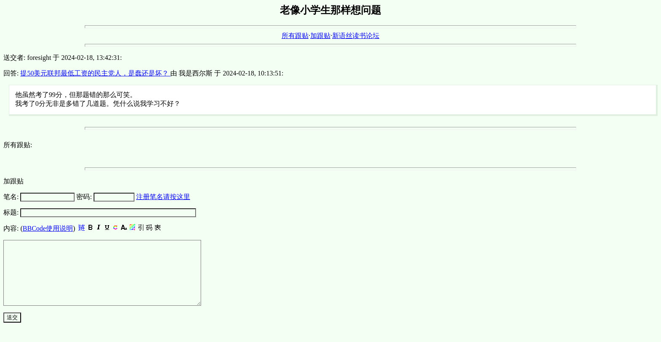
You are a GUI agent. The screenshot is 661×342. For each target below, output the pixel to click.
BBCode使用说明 (48, 228)
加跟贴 (320, 35)
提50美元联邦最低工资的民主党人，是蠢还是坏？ (95, 73)
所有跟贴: (17, 144)
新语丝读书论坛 (355, 35)
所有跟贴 (295, 35)
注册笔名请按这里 (163, 196)
